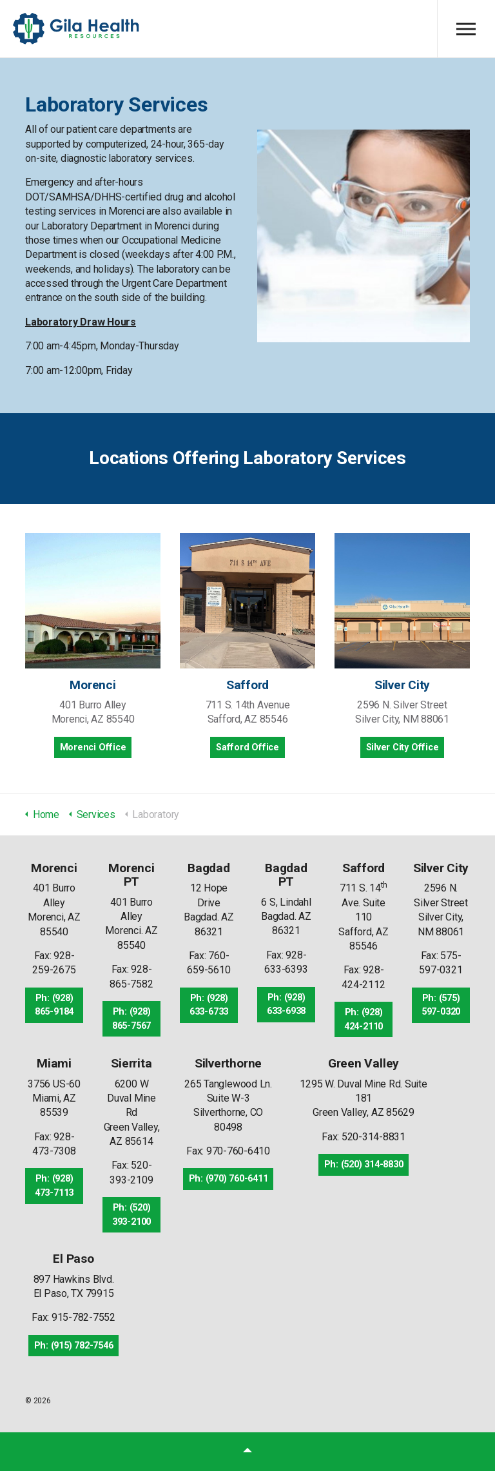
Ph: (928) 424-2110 (363, 1019)
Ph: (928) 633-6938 (286, 1004)
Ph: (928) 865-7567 (131, 1018)
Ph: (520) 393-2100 (131, 1214)
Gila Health (76, 29)
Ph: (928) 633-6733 (208, 1005)
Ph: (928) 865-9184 (54, 1005)
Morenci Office (93, 747)
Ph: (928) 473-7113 (54, 1185)
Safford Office (247, 747)
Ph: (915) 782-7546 (73, 1345)
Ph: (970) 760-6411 (228, 1178)
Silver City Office (402, 747)
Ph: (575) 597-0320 (441, 1005)
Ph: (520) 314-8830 (363, 1164)
